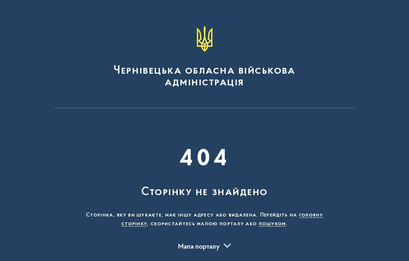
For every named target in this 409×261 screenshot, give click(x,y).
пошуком (272, 224)
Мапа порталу (199, 247)
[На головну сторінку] (204, 57)
